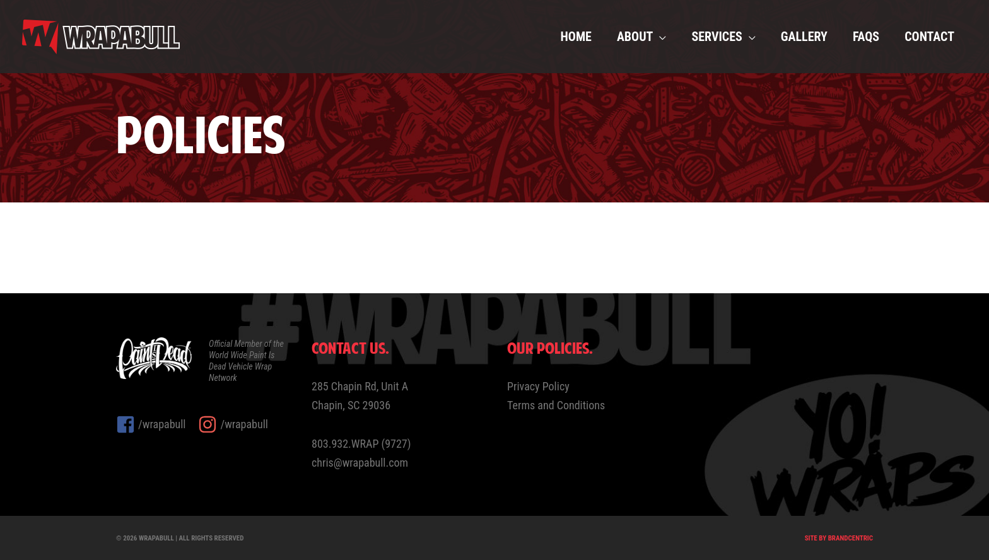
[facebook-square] (157, 424)
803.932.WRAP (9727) (361, 443)
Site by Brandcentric (839, 538)
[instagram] (232, 424)
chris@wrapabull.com (360, 462)
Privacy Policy (538, 386)
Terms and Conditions (556, 405)
